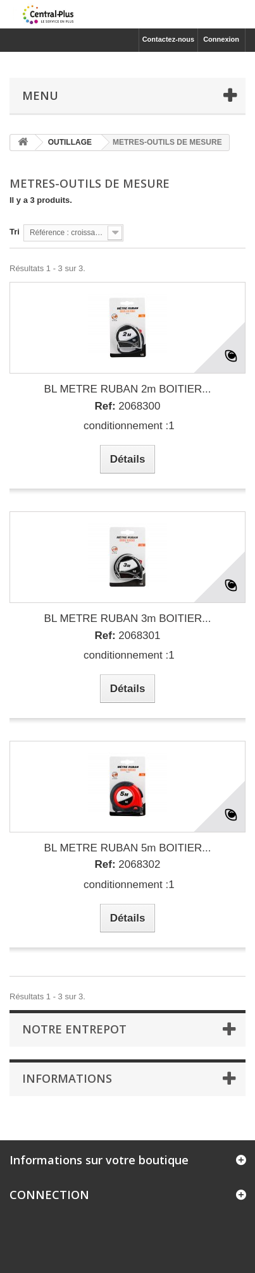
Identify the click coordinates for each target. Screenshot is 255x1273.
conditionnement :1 (127, 426)
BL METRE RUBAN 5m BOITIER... (127, 848)
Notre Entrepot (74, 1029)
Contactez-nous (168, 39)
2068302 (128, 864)
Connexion (221, 39)
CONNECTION (49, 1194)
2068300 (128, 406)
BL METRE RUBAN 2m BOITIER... (127, 389)
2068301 (128, 635)
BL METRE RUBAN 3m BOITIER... (127, 618)
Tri (14, 231)
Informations (67, 1078)
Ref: (105, 406)
